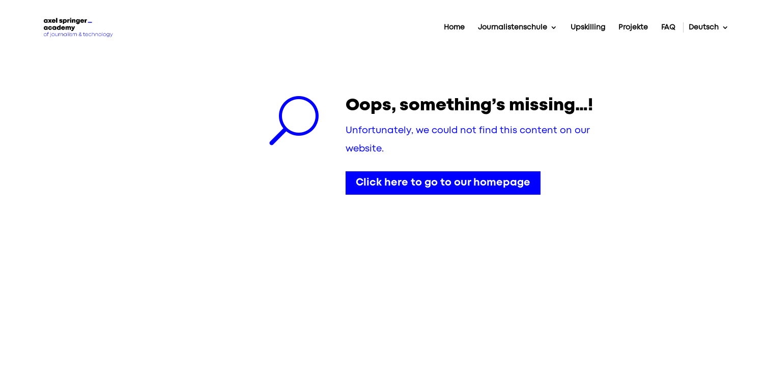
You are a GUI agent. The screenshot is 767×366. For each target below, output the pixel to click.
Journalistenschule (512, 27)
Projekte (633, 27)
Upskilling (588, 27)
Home (454, 27)
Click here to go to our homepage (443, 183)
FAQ (668, 27)
